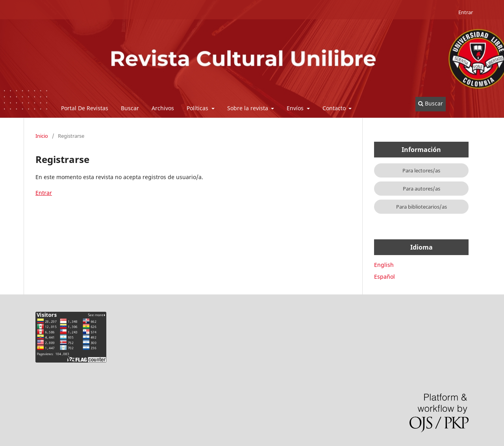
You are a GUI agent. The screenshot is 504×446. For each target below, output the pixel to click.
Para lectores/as (421, 170)
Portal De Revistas (84, 108)
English (384, 264)
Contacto (334, 108)
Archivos (163, 108)
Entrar (465, 12)
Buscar (130, 108)
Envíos (296, 108)
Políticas (198, 108)
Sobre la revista (248, 108)
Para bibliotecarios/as (421, 206)
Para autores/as (421, 188)
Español (384, 276)
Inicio (41, 135)
